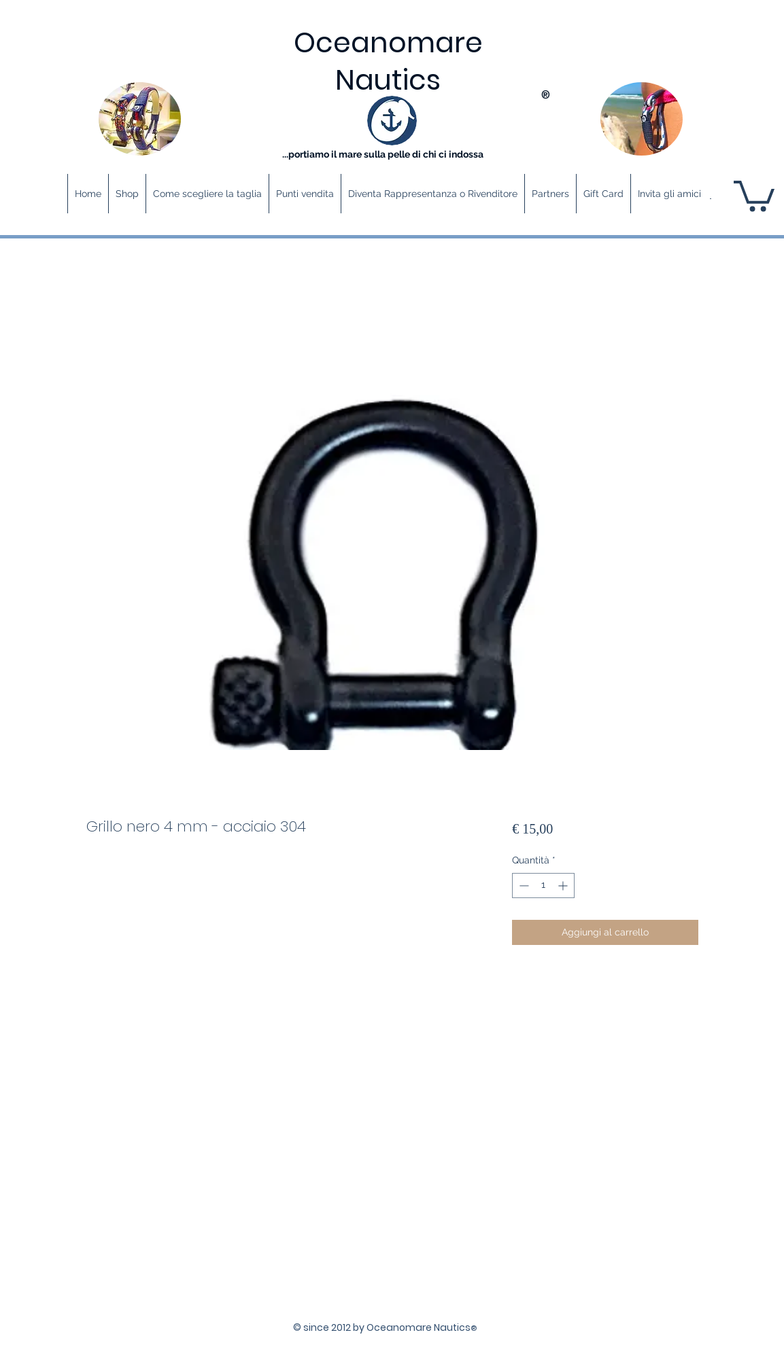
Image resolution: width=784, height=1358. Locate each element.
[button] (754, 194)
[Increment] (564, 885)
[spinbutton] (543, 885)
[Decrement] (522, 885)
